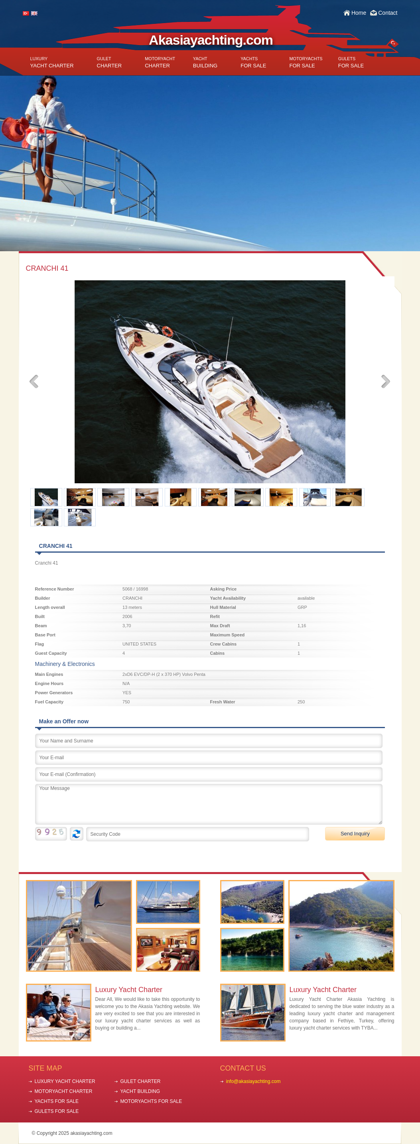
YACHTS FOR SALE (57, 1101)
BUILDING (205, 62)
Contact (387, 13)
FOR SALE (253, 62)
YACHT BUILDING (140, 1091)
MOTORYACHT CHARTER (64, 1091)
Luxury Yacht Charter (128, 990)
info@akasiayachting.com (253, 1081)
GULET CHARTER (140, 1081)
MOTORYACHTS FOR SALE (151, 1101)
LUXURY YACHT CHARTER (65, 1081)
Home (358, 13)
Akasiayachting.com (211, 39)
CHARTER (109, 62)
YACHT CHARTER (52, 62)
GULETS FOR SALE (57, 1111)
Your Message (209, 804)
